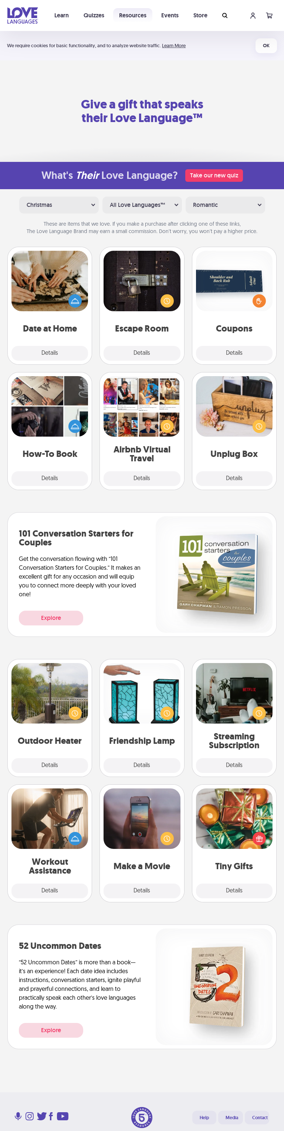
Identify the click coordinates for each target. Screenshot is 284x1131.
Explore (51, 618)
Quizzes (94, 15)
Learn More (174, 45)
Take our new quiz (214, 175)
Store (200, 15)
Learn (61, 15)
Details (49, 353)
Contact (260, 1118)
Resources (132, 15)
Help (204, 1118)
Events (170, 15)
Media (232, 1118)
